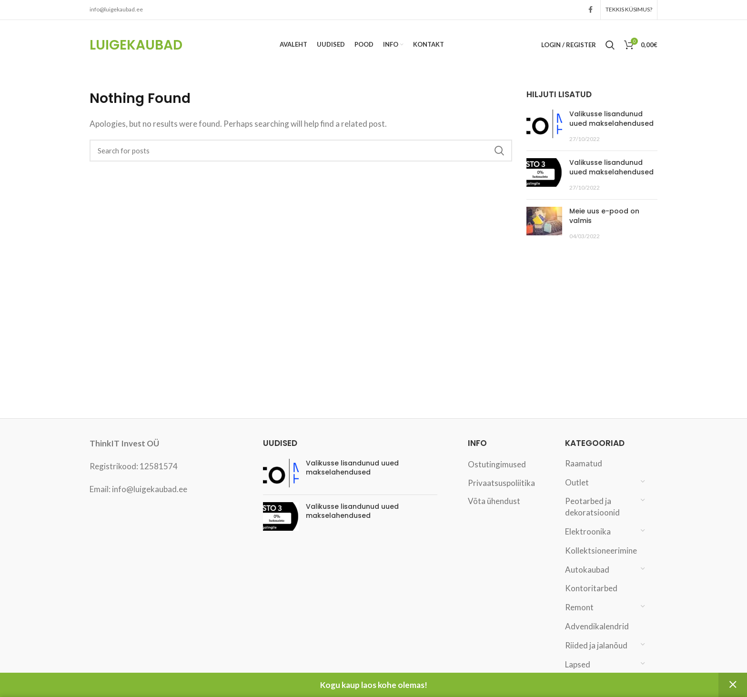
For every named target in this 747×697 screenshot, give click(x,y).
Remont (579, 608)
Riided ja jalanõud (596, 645)
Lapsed (577, 664)
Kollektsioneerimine (600, 550)
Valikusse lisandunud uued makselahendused (611, 119)
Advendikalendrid (597, 626)
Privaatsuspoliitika (501, 483)
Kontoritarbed (591, 589)
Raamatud (583, 463)
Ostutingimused (497, 464)
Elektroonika (588, 531)
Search (499, 151)
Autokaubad (587, 570)
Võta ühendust (494, 501)
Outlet (577, 482)
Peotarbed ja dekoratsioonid (592, 507)
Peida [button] (732, 685)
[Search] (301, 151)
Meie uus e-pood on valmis (604, 216)
